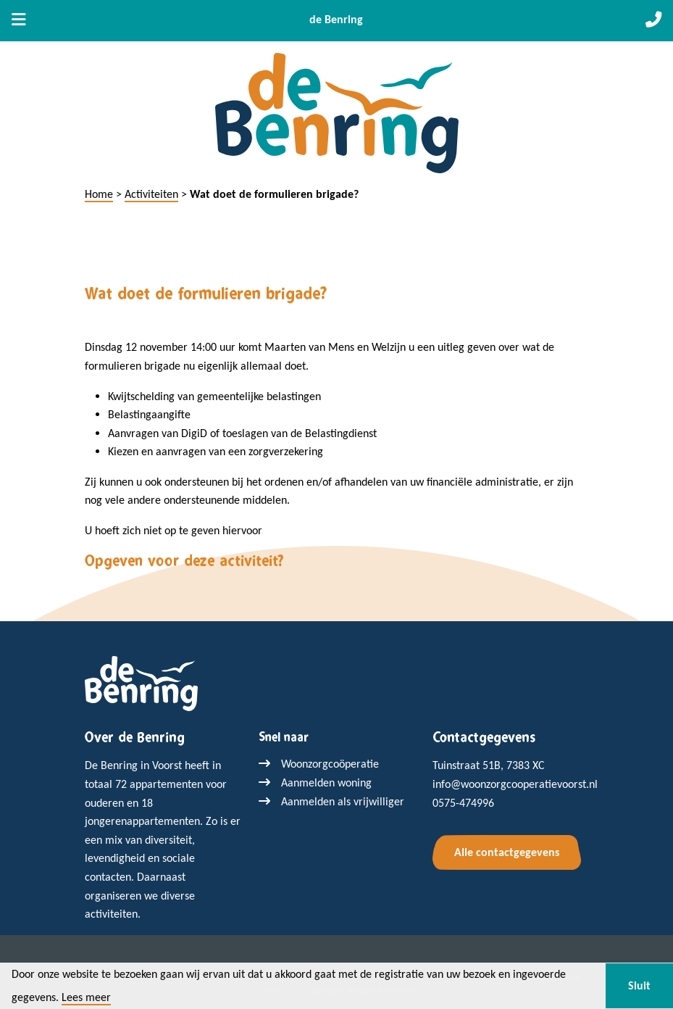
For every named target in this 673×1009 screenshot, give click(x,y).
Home (99, 194)
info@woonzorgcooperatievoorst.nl (515, 784)
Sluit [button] (639, 985)
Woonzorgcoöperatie (330, 764)
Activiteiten (151, 194)
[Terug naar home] (141, 682)
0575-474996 (463, 803)
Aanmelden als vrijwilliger (342, 801)
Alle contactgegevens (506, 852)
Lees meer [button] (86, 997)
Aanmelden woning (326, 782)
